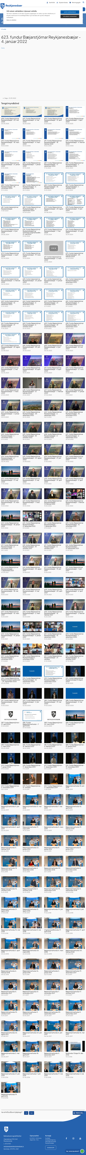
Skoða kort (50, 1147)
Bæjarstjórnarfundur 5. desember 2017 (9, 992)
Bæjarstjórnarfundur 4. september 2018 (73, 889)
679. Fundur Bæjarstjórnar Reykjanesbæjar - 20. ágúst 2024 (53, 208)
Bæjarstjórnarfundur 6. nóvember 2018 (73, 869)
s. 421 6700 (7, 1143)
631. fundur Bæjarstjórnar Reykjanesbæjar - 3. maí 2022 (31, 480)
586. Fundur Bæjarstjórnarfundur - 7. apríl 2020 (31, 724)
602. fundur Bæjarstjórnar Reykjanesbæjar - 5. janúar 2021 (32, 635)
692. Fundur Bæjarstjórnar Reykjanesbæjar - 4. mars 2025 (31, 142)
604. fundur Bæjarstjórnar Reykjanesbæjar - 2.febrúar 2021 (75, 613)
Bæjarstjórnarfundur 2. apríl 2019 (10, 828)
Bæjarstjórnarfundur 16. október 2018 (9, 889)
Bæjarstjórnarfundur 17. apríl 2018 (75, 930)
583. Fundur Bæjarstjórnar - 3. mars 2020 (10, 745)
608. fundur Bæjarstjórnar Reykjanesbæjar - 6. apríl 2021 (74, 591)
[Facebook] (66, 1138)
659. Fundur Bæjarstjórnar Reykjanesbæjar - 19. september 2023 (53, 324)
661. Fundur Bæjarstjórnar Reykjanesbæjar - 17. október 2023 (10, 324)
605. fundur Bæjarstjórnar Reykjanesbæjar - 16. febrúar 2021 (53, 613)
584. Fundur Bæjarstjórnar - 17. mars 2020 (75, 723)
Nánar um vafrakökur (11, 20)
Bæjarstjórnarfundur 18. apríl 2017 (31, 1054)
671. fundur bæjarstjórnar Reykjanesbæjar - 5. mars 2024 (52, 258)
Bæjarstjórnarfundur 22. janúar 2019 (31, 848)
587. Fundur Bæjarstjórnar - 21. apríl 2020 (10, 723)
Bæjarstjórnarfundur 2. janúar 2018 (52, 972)
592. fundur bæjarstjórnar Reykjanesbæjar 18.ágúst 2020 (74, 679)
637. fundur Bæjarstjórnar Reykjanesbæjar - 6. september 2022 (74, 435)
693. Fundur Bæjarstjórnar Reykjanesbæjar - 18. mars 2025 (10, 142)
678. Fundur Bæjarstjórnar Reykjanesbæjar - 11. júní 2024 (74, 208)
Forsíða (4, 29)
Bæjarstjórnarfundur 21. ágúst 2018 (9, 910)
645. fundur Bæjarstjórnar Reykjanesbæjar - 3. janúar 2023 (10, 413)
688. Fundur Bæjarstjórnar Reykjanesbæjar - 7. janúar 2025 (32, 164)
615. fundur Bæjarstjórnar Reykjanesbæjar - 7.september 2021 (9, 568)
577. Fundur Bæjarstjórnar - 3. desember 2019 (53, 766)
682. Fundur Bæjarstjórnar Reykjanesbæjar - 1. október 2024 (74, 186)
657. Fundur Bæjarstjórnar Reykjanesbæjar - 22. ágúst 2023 (10, 347)
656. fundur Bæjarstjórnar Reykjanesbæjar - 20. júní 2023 (31, 347)
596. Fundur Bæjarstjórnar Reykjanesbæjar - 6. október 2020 (74, 657)
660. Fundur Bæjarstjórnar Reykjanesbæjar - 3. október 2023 (32, 324)
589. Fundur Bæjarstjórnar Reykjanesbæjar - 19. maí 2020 (53, 702)
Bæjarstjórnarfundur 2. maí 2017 (10, 1054)
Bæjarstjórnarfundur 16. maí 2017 (75, 1033)
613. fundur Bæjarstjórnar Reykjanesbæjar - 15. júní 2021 (52, 568)
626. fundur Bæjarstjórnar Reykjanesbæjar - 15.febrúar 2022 (53, 502)
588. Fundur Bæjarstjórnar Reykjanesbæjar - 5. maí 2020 (74, 702)
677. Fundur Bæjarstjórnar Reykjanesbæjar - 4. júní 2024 (10, 231)
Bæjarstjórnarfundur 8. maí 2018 (32, 930)
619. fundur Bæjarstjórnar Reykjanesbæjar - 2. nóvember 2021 (9, 546)
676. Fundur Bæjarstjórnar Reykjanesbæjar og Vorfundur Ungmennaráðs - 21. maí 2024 (32, 231)
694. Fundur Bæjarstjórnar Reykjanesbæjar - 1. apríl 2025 (74, 120)
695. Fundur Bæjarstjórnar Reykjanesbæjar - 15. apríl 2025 (53, 120)
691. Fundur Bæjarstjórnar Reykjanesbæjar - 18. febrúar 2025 (53, 142)
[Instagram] (73, 1138)
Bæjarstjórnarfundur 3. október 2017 (30, 1013)
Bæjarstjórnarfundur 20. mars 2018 (31, 951)
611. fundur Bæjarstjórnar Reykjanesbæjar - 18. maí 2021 (9, 591)
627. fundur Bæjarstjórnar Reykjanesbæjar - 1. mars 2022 (31, 502)
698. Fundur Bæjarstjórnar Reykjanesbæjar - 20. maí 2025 (10, 120)
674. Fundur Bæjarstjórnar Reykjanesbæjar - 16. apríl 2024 (74, 231)
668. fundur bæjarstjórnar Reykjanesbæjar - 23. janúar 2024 (32, 280)
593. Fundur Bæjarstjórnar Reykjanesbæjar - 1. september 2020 (53, 679)
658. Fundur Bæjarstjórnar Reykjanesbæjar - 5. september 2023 (74, 324)
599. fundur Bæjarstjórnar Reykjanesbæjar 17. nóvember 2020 (10, 657)
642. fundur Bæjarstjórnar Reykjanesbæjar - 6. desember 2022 (53, 413)
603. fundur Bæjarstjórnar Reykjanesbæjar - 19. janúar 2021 (10, 635)
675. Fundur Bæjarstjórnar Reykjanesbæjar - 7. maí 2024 (53, 231)
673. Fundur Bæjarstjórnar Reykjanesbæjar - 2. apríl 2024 (10, 254)
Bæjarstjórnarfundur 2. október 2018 (30, 889)
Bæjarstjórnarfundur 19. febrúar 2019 (74, 828)
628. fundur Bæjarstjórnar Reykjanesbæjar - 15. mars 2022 (10, 502)
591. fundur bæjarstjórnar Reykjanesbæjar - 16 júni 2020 (9, 702)
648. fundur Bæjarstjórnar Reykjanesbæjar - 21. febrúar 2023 (31, 391)
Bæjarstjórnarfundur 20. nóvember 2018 (52, 869)
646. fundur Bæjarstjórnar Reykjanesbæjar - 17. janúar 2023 (75, 391)
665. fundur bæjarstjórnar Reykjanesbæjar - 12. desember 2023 (10, 302)
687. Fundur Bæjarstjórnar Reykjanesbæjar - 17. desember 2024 (53, 164)
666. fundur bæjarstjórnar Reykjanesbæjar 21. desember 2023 (74, 280)
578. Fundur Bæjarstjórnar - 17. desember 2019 (32, 766)
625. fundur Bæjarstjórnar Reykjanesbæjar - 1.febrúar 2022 (75, 502)
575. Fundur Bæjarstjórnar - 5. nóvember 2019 (10, 786)
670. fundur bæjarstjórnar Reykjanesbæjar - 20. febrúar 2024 (74, 254)
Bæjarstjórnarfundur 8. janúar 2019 (52, 848)
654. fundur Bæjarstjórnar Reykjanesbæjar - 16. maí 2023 (74, 347)
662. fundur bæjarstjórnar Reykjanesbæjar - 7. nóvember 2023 (74, 302)
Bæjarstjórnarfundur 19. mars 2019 (31, 828)
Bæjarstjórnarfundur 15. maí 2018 (10, 930)
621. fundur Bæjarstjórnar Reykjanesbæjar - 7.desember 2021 (52, 524)
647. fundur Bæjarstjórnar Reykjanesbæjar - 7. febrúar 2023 (53, 391)
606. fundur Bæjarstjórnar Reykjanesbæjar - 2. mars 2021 (31, 613)
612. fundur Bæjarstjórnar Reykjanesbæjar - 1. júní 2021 (74, 568)
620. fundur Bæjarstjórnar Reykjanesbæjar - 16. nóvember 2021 (74, 524)
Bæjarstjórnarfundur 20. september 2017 (52, 1013)
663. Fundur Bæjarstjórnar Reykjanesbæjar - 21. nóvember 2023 (53, 302)
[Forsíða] (11, 6)
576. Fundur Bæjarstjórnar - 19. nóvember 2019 (75, 766)
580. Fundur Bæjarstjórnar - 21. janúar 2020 (75, 745)
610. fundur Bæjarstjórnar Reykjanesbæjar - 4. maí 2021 (31, 591)
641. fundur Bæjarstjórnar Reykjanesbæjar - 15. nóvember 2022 (74, 413)
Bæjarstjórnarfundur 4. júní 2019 (10, 807)
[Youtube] (80, 1138)
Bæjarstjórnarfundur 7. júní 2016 (31, 1074)
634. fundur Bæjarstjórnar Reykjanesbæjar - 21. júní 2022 (53, 458)
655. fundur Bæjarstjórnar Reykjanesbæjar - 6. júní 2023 (53, 347)
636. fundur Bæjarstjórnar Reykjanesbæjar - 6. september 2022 (10, 458)
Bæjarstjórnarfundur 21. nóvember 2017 (31, 992)
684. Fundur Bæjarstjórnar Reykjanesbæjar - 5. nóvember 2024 (31, 186)
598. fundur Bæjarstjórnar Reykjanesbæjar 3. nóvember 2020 (31, 657)
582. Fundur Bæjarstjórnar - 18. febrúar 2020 (32, 745)
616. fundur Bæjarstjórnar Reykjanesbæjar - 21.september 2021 (74, 546)
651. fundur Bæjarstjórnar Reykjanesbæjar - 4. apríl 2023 (52, 369)
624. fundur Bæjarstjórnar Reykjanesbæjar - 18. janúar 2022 (10, 524)
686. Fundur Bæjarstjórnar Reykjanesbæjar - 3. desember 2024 (74, 164)
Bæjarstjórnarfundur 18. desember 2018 (9, 869)
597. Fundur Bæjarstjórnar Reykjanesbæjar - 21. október (53, 657)
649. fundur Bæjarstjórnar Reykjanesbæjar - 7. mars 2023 (10, 391)
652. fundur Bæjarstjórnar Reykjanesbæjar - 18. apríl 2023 (31, 369)
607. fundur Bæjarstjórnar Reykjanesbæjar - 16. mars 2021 (10, 613)
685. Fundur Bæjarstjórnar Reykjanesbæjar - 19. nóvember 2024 (10, 186)
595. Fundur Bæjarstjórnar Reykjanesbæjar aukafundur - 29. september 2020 (10, 679)
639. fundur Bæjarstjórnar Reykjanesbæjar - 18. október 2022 (31, 435)
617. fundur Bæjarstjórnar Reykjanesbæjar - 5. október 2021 (52, 546)
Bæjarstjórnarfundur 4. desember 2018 (30, 869)
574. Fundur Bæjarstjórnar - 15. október (32, 786)
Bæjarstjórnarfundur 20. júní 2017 (32, 1033)
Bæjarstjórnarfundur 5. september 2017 (73, 1013)
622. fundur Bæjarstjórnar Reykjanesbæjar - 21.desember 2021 (31, 524)
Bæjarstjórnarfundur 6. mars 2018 (53, 951)
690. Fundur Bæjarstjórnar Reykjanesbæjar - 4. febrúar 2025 (75, 142)
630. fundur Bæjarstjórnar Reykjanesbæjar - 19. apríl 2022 (53, 480)
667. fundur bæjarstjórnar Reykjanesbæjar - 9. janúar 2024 (53, 280)
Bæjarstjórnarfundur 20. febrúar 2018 (74, 951)
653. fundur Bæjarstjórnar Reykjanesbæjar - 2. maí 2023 (10, 369)
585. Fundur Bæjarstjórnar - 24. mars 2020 (53, 723)
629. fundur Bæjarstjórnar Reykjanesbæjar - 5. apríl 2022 (74, 480)
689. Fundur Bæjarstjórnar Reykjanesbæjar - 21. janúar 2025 (10, 164)
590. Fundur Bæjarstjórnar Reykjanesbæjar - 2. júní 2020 (32, 702)
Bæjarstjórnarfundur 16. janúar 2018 (31, 972)
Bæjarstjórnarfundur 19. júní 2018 (53, 910)
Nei (31, 1113)
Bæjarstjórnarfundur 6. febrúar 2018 (9, 972)
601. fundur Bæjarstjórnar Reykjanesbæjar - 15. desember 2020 (52, 635)
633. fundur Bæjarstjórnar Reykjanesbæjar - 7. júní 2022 (74, 458)
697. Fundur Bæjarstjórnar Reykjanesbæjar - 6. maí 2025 (31, 120)
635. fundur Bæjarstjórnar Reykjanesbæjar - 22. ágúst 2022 (32, 458)
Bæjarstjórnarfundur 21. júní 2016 (10, 1074)
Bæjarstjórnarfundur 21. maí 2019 (32, 807)
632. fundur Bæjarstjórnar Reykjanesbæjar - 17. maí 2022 (10, 480)
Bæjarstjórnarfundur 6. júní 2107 (53, 1033)
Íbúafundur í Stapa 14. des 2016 (74, 1054)
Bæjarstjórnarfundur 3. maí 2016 (75, 1074)
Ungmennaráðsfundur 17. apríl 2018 (52, 930)
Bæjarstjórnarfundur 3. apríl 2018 (10, 951)
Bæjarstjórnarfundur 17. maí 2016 (53, 1074)
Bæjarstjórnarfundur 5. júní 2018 (75, 910)
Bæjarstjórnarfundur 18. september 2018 (52, 889)
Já (26, 1113)
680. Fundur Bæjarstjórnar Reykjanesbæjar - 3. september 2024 (32, 208)
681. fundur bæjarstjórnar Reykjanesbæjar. (9, 208)
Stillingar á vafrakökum (69, 16)
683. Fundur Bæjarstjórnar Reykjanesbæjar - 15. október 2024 (53, 186)
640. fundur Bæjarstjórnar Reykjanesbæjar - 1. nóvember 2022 (10, 435)
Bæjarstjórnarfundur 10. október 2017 (9, 1013)
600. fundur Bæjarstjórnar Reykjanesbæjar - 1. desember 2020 (74, 635)
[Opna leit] (83, 2)
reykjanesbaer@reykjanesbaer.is (14, 1146)
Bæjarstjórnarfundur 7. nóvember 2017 (51, 992)
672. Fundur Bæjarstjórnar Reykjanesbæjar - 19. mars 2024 (32, 254)
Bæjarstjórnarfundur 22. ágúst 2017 (9, 1033)
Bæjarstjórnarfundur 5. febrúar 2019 (9, 848)
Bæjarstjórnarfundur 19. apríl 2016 (9, 1095)
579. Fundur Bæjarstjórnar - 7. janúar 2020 (10, 766)
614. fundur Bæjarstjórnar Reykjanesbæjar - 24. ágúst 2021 (32, 568)
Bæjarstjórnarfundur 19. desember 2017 (74, 972)
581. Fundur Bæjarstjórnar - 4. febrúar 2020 (53, 745)
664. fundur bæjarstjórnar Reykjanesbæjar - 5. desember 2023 (31, 302)
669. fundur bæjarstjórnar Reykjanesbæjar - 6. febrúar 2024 (10, 280)
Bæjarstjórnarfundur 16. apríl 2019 (74, 807)
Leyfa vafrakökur (70, 12)
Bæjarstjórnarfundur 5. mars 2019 (53, 828)
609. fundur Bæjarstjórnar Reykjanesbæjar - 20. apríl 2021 (53, 591)
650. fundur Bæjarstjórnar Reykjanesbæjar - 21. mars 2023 (75, 369)
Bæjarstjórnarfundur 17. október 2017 (74, 992)
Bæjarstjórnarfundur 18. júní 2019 (75, 786)
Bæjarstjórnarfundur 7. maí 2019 (53, 807)
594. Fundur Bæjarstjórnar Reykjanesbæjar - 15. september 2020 (31, 679)
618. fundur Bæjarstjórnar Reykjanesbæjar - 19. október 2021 (31, 546)
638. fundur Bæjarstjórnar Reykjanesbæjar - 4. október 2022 (53, 435)
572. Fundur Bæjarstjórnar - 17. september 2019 (53, 786)
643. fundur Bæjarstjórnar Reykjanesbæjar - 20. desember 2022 (31, 413)
